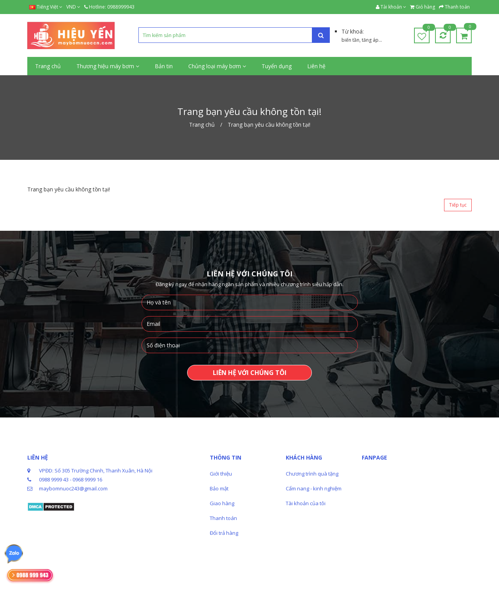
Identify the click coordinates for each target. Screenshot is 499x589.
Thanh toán (223, 518)
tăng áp (370, 40)
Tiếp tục (458, 205)
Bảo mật (219, 488)
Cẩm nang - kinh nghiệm (314, 488)
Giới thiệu (221, 473)
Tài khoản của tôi (306, 503)
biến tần (350, 40)
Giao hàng (222, 503)
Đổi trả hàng (224, 532)
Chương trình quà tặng (312, 473)
